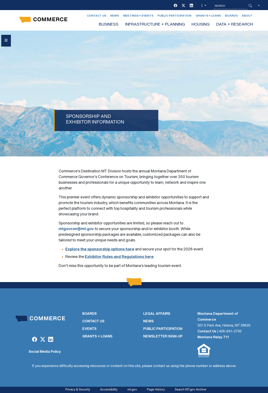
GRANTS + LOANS (97, 336)
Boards (231, 15)
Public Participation (174, 15)
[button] (203, 6)
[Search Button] (250, 6)
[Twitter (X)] (183, 6)
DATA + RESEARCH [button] (234, 25)
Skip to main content (18, 4)
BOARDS (89, 314)
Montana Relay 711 (213, 337)
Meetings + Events (138, 15)
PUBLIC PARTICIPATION (162, 329)
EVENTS (89, 329)
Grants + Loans (208, 15)
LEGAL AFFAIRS (156, 314)
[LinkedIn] (191, 6)
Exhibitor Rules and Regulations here (119, 257)
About (247, 15)
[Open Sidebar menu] (6, 41)
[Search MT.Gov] (230, 6)
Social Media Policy (45, 352)
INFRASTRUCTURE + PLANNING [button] (155, 25)
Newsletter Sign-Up (163, 336)
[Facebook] (175, 6)
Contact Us (96, 15)
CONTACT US (93, 321)
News (114, 15)
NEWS (148, 321)
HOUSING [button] (201, 25)
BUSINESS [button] (109, 25)
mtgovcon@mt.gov (76, 229)
